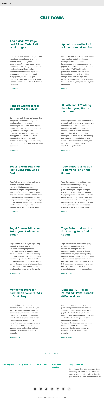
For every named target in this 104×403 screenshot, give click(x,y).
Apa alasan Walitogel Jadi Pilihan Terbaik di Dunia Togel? (24, 44)
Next (57, 353)
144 (50, 354)
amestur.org (6, 3)
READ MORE (15, 89)
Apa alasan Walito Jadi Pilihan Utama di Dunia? (76, 46)
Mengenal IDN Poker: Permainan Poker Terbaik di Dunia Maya (26, 293)
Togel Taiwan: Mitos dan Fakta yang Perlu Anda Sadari (25, 170)
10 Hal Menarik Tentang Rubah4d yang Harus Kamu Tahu (76, 108)
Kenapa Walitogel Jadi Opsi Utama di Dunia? (24, 107)
